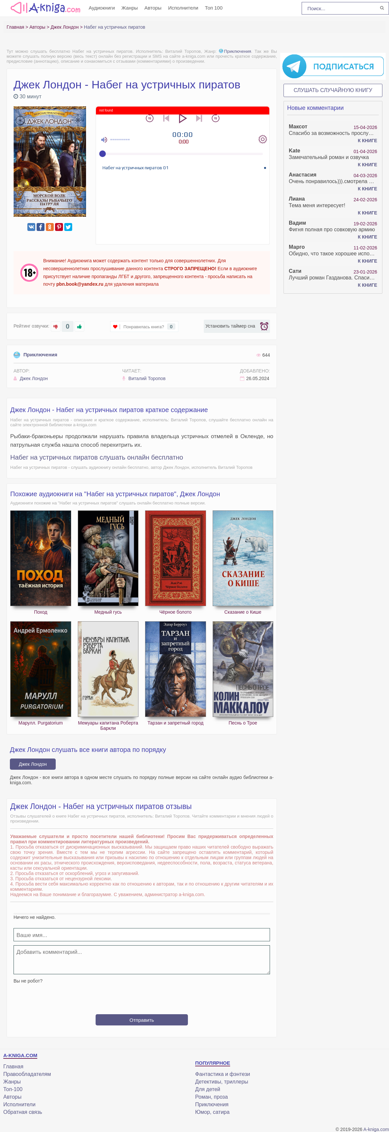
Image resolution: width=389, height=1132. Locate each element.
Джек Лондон (31, 378)
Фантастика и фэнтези (222, 1074)
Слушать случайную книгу (333, 90)
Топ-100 (12, 1089)
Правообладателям (27, 1074)
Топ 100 (214, 8)
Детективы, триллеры (221, 1081)
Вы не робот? (28, 981)
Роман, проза (211, 1097)
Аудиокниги (102, 8)
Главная (13, 1066)
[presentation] (142, 996)
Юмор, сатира (212, 1112)
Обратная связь (22, 1112)
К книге (367, 140)
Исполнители (183, 8)
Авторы (153, 8)
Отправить (142, 1020)
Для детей (207, 1089)
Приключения (235, 51)
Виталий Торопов (143, 378)
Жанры (129, 8)
